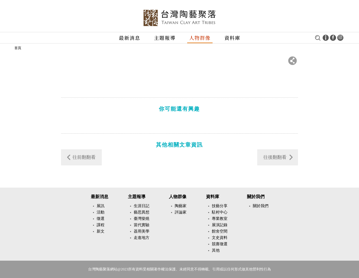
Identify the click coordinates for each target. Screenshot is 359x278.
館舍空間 (219, 231)
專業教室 (219, 218)
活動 (100, 212)
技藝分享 (219, 206)
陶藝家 (180, 206)
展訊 (100, 206)
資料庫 (232, 37)
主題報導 (164, 37)
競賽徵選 (219, 244)
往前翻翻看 (84, 157)
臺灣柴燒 (141, 218)
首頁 (17, 48)
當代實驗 (141, 225)
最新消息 (129, 37)
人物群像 (200, 37)
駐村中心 (219, 212)
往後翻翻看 (275, 157)
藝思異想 (141, 212)
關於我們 (256, 196)
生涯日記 (141, 206)
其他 (216, 250)
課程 (100, 225)
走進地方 (141, 237)
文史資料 (219, 237)
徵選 (100, 218)
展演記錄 (219, 225)
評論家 (180, 212)
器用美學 (141, 231)
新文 (100, 231)
